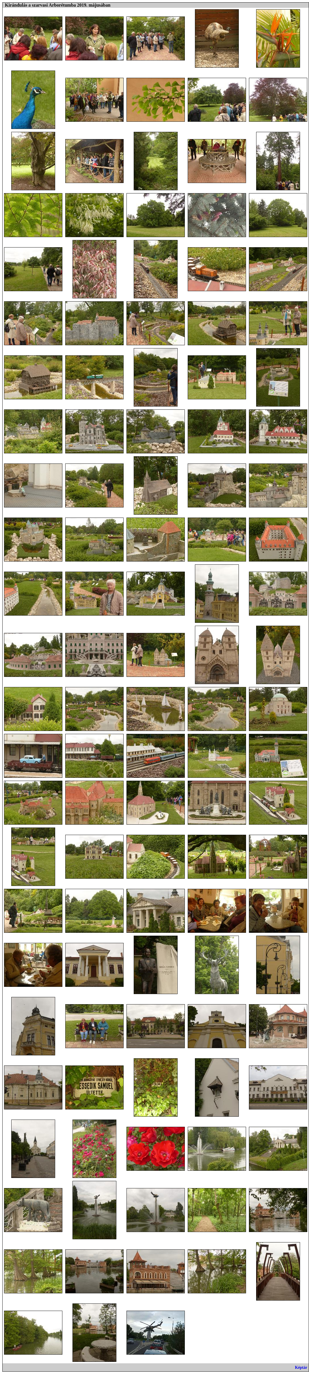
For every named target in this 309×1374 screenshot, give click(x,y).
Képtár (301, 1367)
